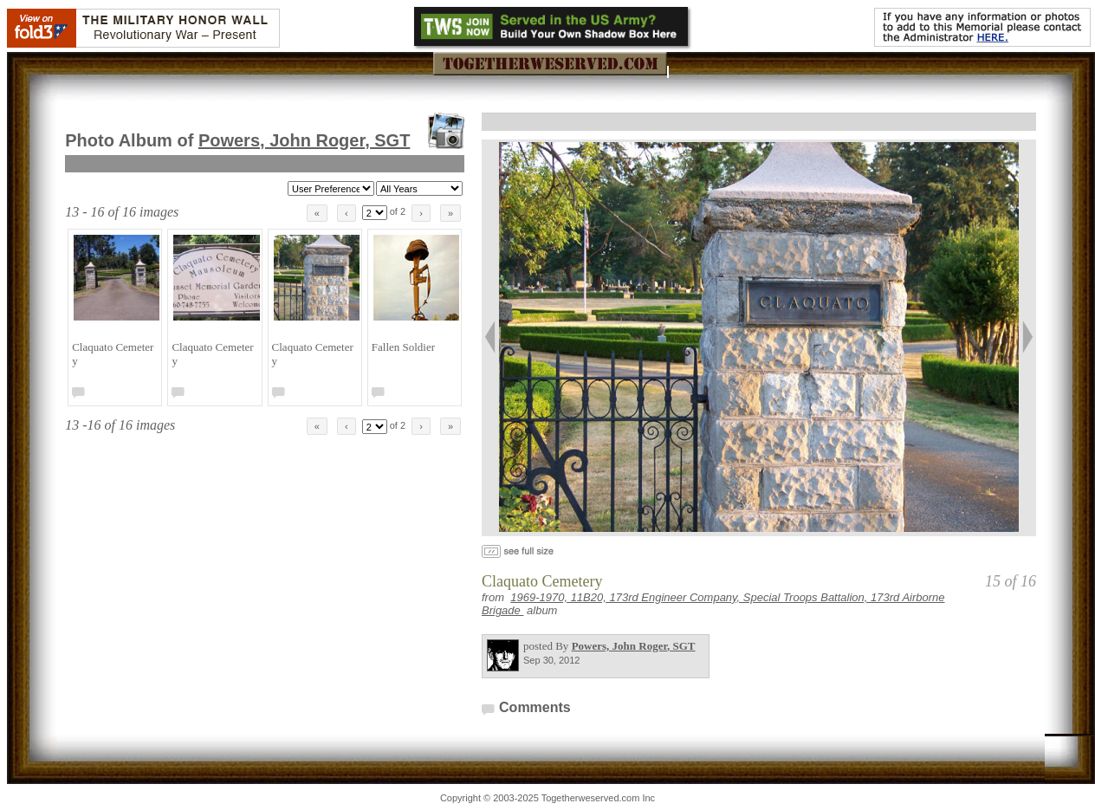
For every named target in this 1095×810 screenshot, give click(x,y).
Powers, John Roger (304, 140)
